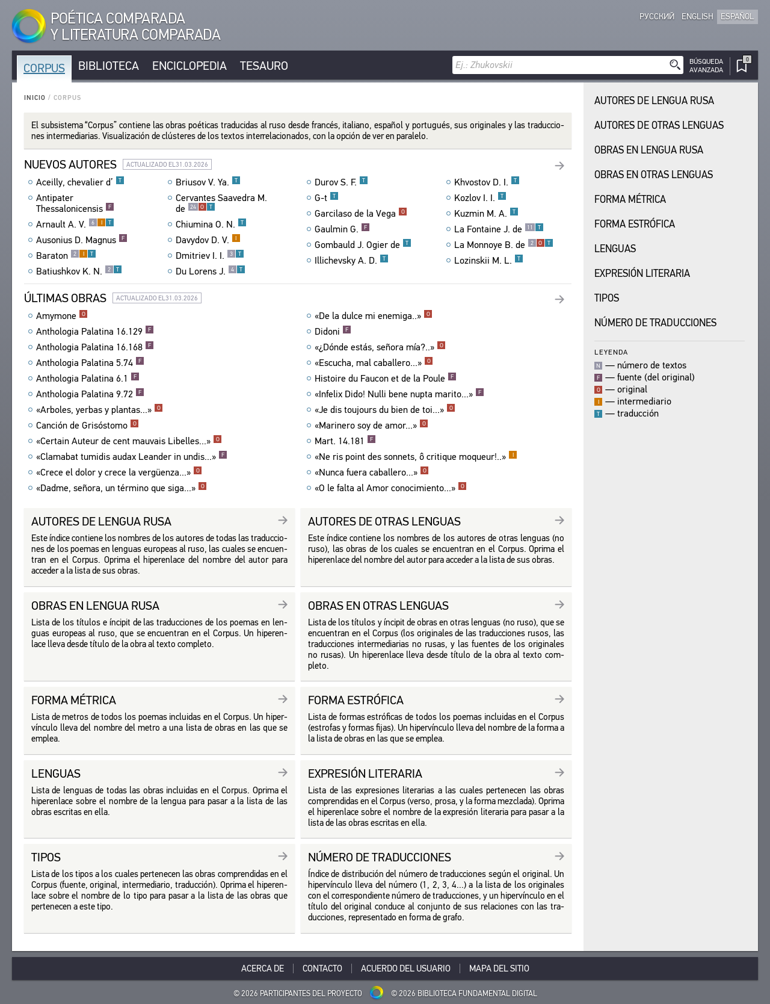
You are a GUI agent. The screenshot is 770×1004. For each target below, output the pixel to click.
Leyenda (611, 352)
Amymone (62, 316)
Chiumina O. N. (211, 224)
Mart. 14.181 (345, 441)
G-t (327, 198)
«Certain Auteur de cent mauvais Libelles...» (129, 441)
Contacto (322, 968)
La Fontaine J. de (499, 229)
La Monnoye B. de (503, 245)
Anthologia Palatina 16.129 (95, 331)
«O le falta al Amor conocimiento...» (391, 488)
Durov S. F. (341, 182)
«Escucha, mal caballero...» (374, 363)
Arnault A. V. (75, 224)
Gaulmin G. (342, 229)
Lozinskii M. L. (488, 260)
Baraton (66, 255)
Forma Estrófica (634, 224)
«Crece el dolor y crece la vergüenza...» (119, 472)
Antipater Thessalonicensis (75, 203)
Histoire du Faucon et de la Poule (386, 378)
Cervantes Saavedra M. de (221, 203)
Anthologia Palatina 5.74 (90, 363)
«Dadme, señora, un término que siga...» (121, 488)
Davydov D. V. (208, 240)
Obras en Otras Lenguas (653, 175)
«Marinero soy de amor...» (371, 425)
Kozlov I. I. (480, 198)
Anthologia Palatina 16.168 (95, 347)
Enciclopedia (189, 66)
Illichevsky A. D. (352, 260)
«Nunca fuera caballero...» (372, 472)
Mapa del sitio (499, 968)
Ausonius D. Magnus (82, 240)
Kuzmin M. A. (486, 213)
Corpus (44, 68)
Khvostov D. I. (487, 182)
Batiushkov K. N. (79, 271)
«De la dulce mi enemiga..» (374, 316)
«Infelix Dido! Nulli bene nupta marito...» (399, 394)
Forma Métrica (630, 199)
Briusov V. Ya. (208, 182)
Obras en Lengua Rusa (648, 150)
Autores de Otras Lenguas (659, 125)
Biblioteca (108, 66)
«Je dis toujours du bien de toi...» (385, 409)
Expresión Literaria (642, 273)
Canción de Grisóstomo (87, 425)
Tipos (606, 298)
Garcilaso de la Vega (361, 213)
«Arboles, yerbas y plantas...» (99, 409)
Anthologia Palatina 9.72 (90, 394)
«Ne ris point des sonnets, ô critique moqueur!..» (416, 456)
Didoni (333, 331)
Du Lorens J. (210, 271)
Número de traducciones (655, 323)
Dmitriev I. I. (210, 255)
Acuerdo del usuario (406, 968)
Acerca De (262, 968)
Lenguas (615, 249)
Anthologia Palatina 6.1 (88, 378)
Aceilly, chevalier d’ (80, 182)
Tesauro (264, 66)
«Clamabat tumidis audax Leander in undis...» (131, 456)
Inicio (35, 98)
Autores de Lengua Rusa (654, 101)
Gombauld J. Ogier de (363, 245)
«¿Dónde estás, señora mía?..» (380, 347)
